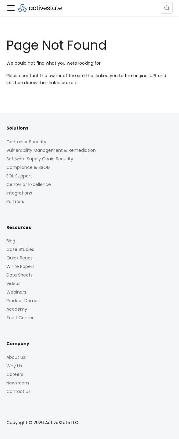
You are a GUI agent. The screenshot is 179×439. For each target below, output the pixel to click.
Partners (15, 201)
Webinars (16, 292)
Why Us (14, 366)
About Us (15, 357)
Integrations (19, 193)
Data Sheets (19, 275)
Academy (16, 309)
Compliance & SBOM (28, 167)
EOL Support (19, 176)
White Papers (20, 266)
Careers (14, 374)
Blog (10, 241)
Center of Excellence (28, 184)
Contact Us (18, 391)
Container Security (26, 142)
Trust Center (20, 318)
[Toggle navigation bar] (11, 7)
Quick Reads (19, 258)
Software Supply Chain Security (39, 159)
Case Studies (20, 249)
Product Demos (23, 301)
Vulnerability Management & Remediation (51, 150)
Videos (13, 283)
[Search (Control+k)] (167, 8)
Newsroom (17, 383)
